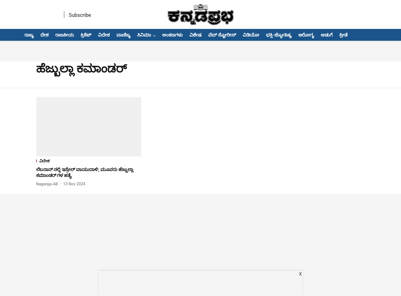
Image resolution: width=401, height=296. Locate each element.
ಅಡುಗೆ (327, 35)
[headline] (88, 173)
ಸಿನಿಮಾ (144, 35)
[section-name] (88, 162)
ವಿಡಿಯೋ (251, 35)
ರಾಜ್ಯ (29, 35)
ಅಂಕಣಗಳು (172, 35)
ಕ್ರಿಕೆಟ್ (86, 35)
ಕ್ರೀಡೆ (343, 35)
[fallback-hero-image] (88, 126)
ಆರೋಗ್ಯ (306, 35)
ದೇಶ (44, 35)
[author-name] (48, 184)
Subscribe (80, 15)
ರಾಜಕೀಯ (64, 35)
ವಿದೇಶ (104, 35)
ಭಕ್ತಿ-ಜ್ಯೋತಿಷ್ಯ (278, 35)
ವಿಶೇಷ (195, 35)
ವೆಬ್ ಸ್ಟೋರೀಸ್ (222, 35)
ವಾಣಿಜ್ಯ (123, 35)
